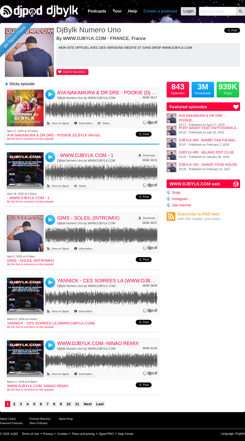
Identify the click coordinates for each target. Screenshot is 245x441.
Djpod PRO (106, 434)
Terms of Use (30, 434)
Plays (228, 88)
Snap (176, 192)
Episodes (178, 88)
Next (88, 404)
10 (68, 404)
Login (188, 11)
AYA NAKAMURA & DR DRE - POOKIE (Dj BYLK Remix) (107, 92)
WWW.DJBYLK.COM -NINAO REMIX (98, 343)
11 (77, 404)
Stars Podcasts (38, 423)
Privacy (48, 434)
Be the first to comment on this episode (30, 138)
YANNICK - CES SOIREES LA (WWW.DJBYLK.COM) (107, 280)
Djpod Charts (8, 418)
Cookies (62, 434)
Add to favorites (74, 72)
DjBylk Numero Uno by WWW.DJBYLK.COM (86, 98)
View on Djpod (60, 123)
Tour (117, 11)
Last (100, 404)
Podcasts (97, 11)
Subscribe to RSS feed (208, 216)
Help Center (126, 434)
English (240, 433)
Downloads (203, 88)
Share (106, 123)
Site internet (181, 205)
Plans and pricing (83, 434)
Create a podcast (160, 11)
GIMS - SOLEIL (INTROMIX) (88, 218)
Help (132, 11)
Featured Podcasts (11, 423)
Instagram (180, 199)
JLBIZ (14, 434)
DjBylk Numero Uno (88, 30)
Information (85, 123)
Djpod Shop (66, 418)
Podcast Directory (40, 418)
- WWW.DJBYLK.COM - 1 (85, 155)
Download (149, 155)
